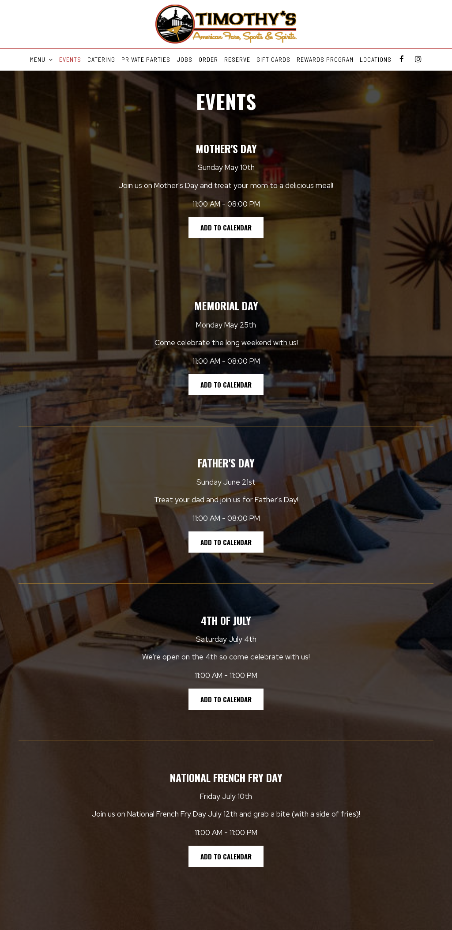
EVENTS (70, 59)
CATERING (101, 59)
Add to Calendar (226, 227)
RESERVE (237, 59)
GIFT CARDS (273, 59)
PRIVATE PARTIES (145, 59)
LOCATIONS (376, 59)
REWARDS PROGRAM (325, 59)
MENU (41, 59)
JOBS (184, 59)
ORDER (208, 59)
